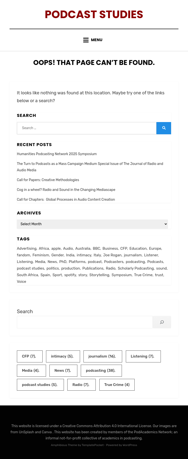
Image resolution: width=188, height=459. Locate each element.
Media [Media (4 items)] (40, 262)
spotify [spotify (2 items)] (70, 275)
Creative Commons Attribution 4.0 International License (106, 426)
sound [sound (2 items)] (161, 268)
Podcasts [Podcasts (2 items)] (155, 262)
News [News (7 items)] (52, 262)
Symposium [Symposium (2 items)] (122, 275)
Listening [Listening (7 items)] (25, 262)
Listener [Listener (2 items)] (151, 255)
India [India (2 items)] (70, 255)
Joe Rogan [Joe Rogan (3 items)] (112, 255)
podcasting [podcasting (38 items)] (135, 262)
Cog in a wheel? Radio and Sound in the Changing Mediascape (66, 190)
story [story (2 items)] (82, 275)
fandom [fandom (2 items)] (23, 255)
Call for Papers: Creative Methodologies (48, 180)
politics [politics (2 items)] (53, 268)
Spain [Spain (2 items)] (45, 275)
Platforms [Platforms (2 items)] (77, 262)
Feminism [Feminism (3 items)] (41, 255)
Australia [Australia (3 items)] (82, 248)
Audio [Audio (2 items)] (68, 248)
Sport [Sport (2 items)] (57, 275)
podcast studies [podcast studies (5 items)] (30, 268)
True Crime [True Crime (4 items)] (143, 275)
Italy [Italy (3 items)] (97, 255)
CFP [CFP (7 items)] (123, 248)
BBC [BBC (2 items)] (96, 248)
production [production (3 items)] (70, 268)
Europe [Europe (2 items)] (155, 248)
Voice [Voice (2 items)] (21, 281)
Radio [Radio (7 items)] (110, 268)
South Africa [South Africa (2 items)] (27, 275)
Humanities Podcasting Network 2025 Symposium (57, 154)
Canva (47, 432)
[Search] (162, 322)
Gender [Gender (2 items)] (57, 255)
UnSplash (27, 432)
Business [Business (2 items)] (110, 248)
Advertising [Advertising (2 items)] (26, 248)
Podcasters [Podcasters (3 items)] (113, 262)
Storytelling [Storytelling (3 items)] (99, 275)
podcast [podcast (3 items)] (95, 262)
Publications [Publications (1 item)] (92, 268)
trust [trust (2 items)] (159, 275)
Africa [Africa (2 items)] (44, 248)
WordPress (130, 445)
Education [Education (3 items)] (138, 248)
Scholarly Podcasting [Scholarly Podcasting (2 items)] (136, 268)
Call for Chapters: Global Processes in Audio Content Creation (66, 200)
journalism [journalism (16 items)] (133, 255)
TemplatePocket (93, 445)
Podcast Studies (94, 14)
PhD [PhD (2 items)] (62, 262)
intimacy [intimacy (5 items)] (84, 255)
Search (25, 311)
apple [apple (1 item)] (56, 248)
